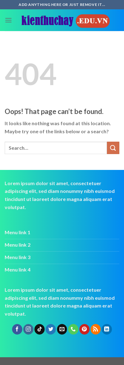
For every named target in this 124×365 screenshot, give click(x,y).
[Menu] (8, 20)
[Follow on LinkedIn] (107, 329)
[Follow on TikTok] (39, 329)
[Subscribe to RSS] (96, 329)
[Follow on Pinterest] (84, 329)
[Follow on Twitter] (51, 329)
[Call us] (73, 329)
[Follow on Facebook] (17, 329)
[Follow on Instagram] (28, 329)
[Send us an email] (62, 329)
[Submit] (113, 148)
